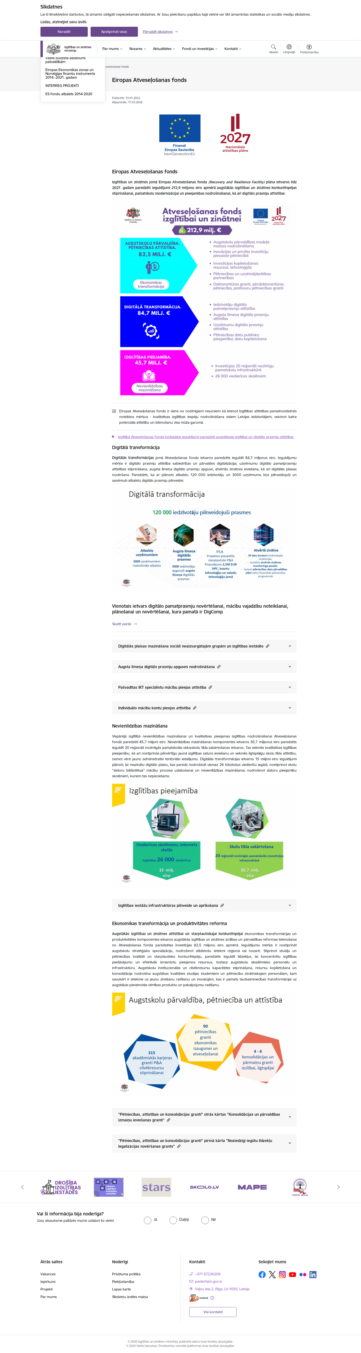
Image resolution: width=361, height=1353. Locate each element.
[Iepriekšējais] (22, 1187)
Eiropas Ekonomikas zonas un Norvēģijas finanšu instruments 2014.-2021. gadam (70, 125)
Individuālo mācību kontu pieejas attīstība (157, 707)
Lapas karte (121, 1289)
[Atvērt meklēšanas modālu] (274, 49)
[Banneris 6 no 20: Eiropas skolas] (300, 1187)
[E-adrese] (198, 1298)
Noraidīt (64, 31)
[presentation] (285, 1220)
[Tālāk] (338, 1187)
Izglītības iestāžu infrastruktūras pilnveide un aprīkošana (171, 905)
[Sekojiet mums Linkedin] (313, 1274)
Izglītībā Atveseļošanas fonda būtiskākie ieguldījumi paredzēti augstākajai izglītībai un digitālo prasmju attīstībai (206, 437)
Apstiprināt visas (114, 31)
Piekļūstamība (123, 1281)
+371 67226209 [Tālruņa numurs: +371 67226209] (207, 1274)
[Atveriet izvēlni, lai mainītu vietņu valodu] (289, 49)
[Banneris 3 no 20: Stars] (156, 1187)
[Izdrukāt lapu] (309, 78)
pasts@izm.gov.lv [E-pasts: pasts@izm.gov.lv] (208, 1281)
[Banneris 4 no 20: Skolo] (204, 1187)
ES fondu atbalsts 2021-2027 (68, 80)
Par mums (48, 1297)
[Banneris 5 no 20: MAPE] (252, 1187)
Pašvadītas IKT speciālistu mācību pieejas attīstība (165, 687)
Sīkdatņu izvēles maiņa (130, 1297)
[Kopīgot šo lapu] (309, 90)
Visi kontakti (213, 1312)
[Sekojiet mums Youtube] (292, 1274)
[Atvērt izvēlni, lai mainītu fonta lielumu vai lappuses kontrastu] (309, 49)
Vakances (48, 1274)
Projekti (46, 1289)
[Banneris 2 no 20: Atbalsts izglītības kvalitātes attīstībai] (108, 1187)
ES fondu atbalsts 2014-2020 (68, 145)
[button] (267, 645)
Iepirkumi (47, 1281)
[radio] (150, 1219)
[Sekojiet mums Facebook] (262, 1274)
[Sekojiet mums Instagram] (282, 1274)
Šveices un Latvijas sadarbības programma (69, 98)
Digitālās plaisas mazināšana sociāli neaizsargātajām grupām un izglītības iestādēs (193, 645)
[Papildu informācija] (212, 1298)
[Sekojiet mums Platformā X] (272, 1274)
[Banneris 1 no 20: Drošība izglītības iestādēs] (60, 1187)
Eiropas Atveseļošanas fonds (68, 88)
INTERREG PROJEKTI (62, 136)
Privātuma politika (126, 1274)
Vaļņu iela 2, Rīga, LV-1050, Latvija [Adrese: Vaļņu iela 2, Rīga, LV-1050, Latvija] (222, 1289)
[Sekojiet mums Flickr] (302, 1274)
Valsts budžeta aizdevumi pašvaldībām (65, 111)
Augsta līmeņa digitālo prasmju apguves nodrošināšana (169, 666)
